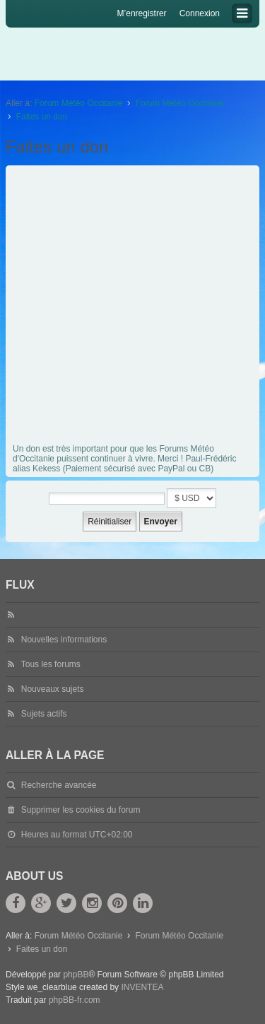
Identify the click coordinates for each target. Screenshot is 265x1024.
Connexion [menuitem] (199, 13)
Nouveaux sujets (52, 689)
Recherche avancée (59, 785)
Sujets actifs (44, 714)
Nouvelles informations (64, 640)
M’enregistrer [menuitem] (142, 13)
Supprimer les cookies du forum (81, 810)
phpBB (75, 974)
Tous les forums (51, 664)
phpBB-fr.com (74, 1000)
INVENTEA (142, 987)
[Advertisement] (132, 308)
